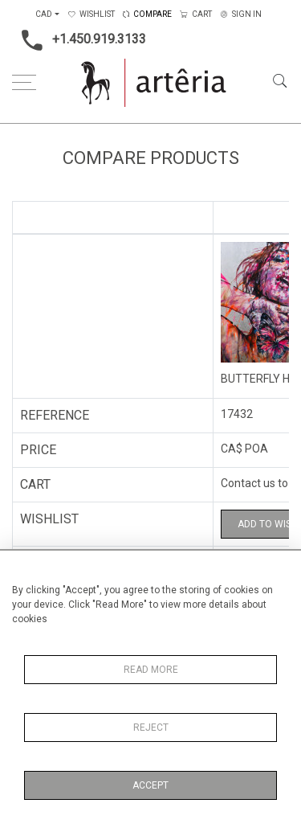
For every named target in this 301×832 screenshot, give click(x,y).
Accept (150, 785)
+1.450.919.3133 (79, 40)
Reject (151, 727)
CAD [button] (43, 14)
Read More (151, 669)
